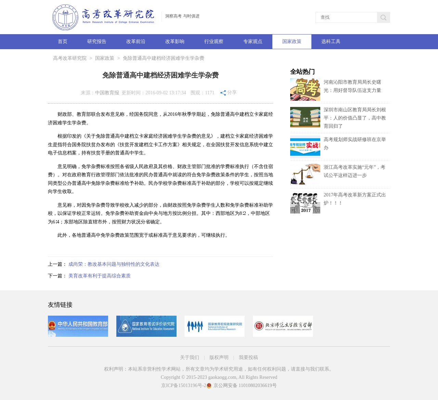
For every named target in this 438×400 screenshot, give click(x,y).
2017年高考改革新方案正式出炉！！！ (338, 202)
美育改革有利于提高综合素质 (99, 275)
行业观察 (213, 41)
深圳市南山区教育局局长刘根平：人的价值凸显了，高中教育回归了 (355, 118)
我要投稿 (248, 357)
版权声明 (219, 357)
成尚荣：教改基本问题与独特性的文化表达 (113, 264)
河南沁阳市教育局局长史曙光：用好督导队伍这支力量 (335, 90)
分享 (228, 92)
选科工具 (330, 41)
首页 (62, 41)
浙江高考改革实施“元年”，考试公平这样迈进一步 (337, 175)
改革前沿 (135, 41)
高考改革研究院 (70, 58)
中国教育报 (107, 92)
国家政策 (291, 41)
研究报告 (96, 41)
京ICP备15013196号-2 (183, 385)
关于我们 (189, 357)
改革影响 (174, 41)
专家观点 (252, 41)
